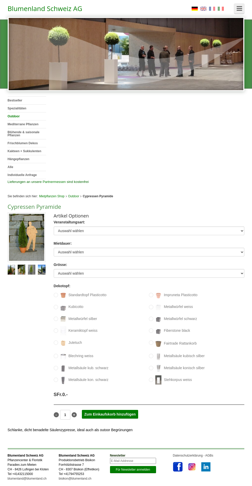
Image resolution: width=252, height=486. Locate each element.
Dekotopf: (62, 286)
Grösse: (60, 265)
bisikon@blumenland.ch (75, 478)
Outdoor (73, 196)
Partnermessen (54, 182)
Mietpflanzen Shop (51, 196)
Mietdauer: (63, 243)
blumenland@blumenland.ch (27, 478)
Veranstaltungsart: (69, 222)
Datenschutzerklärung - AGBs (193, 455)
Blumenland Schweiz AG (45, 8)
